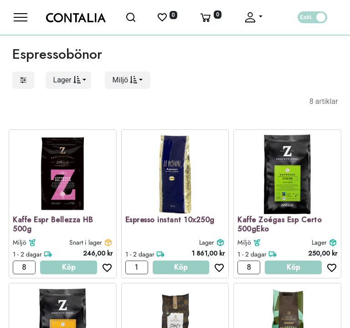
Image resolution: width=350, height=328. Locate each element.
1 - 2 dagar (27, 254)
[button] (68, 80)
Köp (68, 267)
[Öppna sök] (131, 17)
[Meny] (20, 17)
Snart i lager (85, 242)
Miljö (19, 242)
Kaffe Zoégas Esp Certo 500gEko (279, 225)
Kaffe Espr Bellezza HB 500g (53, 225)
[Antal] (24, 267)
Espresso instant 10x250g (170, 220)
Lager (206, 242)
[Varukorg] (210, 17)
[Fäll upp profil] (253, 17)
